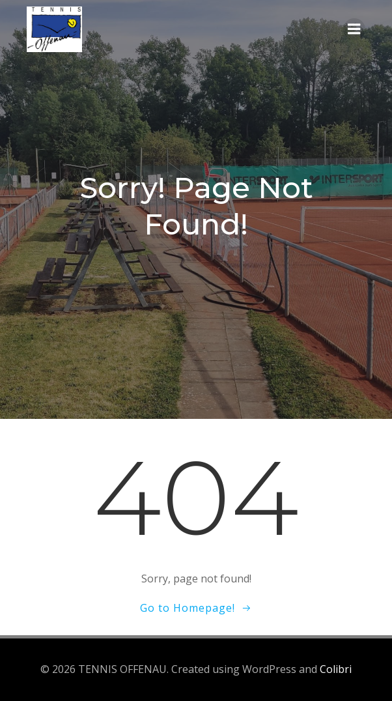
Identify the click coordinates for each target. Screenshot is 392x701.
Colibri (336, 669)
